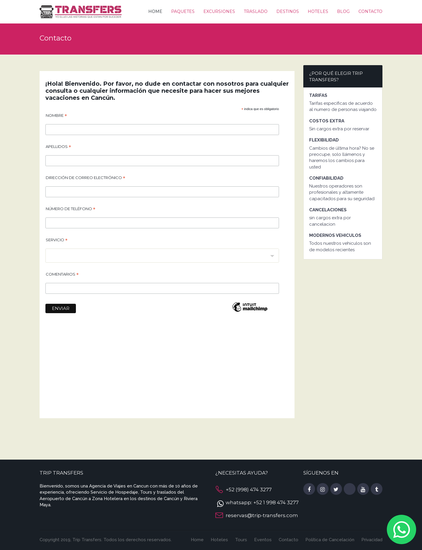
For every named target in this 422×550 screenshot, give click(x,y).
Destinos (287, 11)
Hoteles (318, 11)
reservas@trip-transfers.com (262, 515)
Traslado (256, 11)
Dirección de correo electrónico (85, 178)
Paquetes (183, 11)
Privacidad (371, 539)
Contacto (370, 11)
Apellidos (58, 147)
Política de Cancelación (329, 539)
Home (155, 11)
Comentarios (62, 275)
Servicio (56, 240)
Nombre (56, 116)
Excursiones (219, 11)
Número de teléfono (70, 209)
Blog (343, 11)
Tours (241, 539)
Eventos (263, 539)
